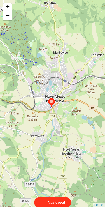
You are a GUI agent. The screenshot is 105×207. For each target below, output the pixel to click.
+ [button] (8, 7)
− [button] (8, 16)
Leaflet (99, 199)
